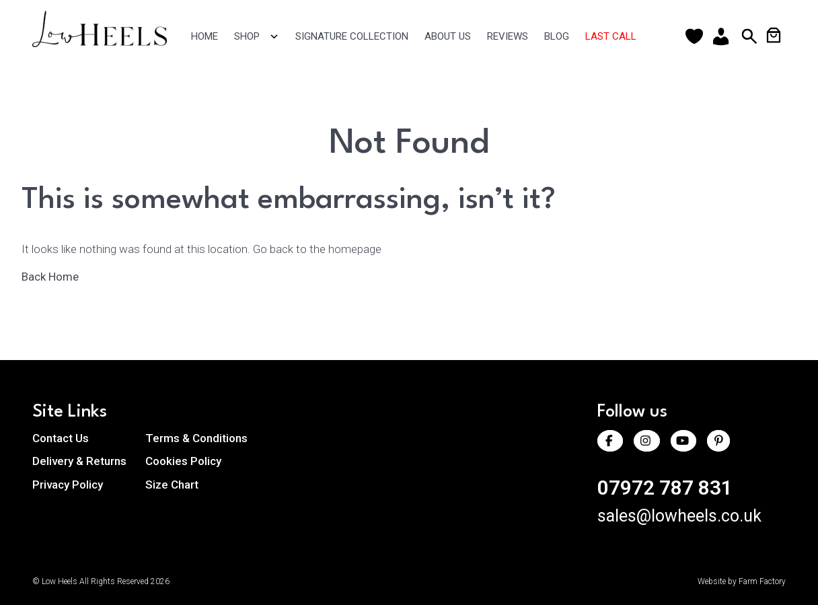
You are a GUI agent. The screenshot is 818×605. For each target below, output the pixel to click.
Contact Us (60, 438)
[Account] (723, 36)
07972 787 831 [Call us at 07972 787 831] (665, 487)
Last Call (610, 36)
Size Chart (171, 484)
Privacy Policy (67, 484)
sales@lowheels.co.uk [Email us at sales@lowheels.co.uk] (679, 516)
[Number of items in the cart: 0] (773, 35)
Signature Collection (351, 36)
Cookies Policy (183, 461)
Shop (256, 36)
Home (204, 36)
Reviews (507, 36)
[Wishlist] (696, 36)
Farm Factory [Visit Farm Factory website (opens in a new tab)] (762, 581)
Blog (556, 36)
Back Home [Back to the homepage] (57, 276)
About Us (447, 36)
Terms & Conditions (196, 438)
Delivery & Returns (79, 461)
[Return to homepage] (107, 43)
